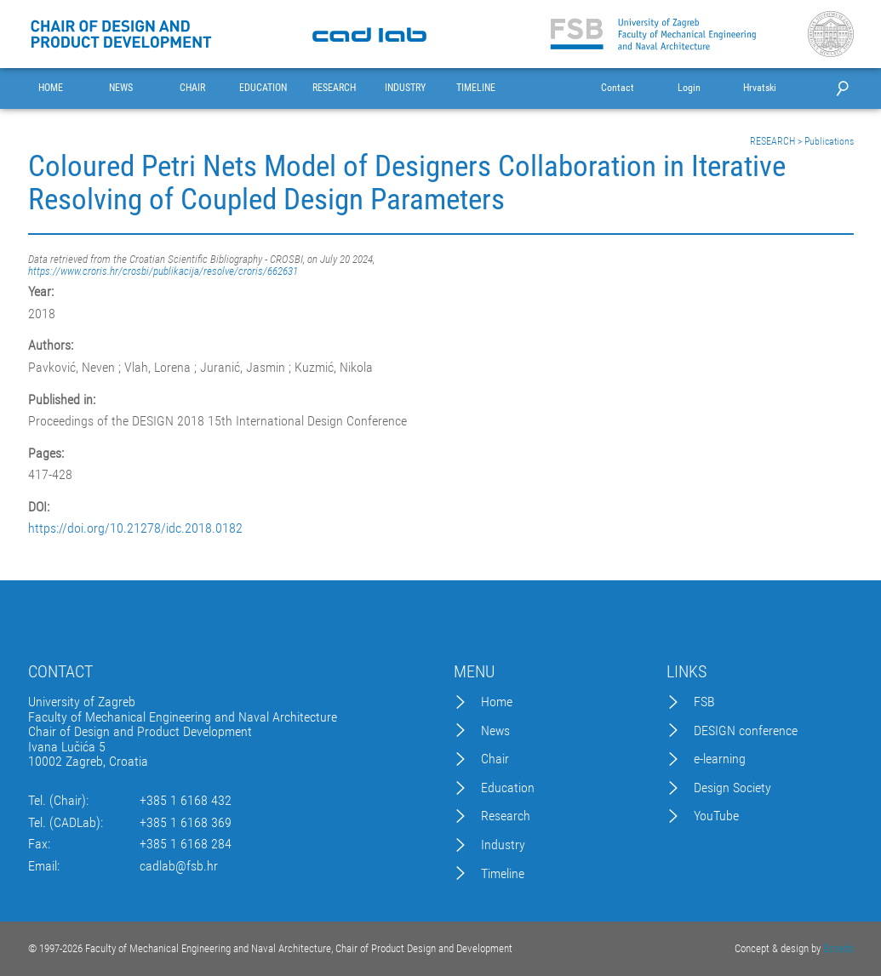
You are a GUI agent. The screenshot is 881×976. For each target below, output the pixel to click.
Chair (495, 759)
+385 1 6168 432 (186, 800)
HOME (50, 88)
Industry (503, 845)
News (495, 731)
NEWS (121, 88)
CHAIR (192, 88)
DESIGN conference (746, 731)
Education (508, 788)
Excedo (838, 948)
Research (505, 816)
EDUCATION (263, 88)
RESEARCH (334, 88)
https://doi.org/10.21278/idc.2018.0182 (135, 528)
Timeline (502, 874)
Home (496, 702)
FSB (704, 702)
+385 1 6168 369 (186, 822)
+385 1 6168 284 (186, 844)
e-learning (720, 759)
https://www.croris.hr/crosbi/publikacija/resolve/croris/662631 (163, 271)
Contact (617, 88)
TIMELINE (475, 88)
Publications (829, 141)
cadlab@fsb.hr (179, 866)
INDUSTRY (405, 88)
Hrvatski (759, 88)
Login (689, 88)
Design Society (732, 788)
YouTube (716, 816)
